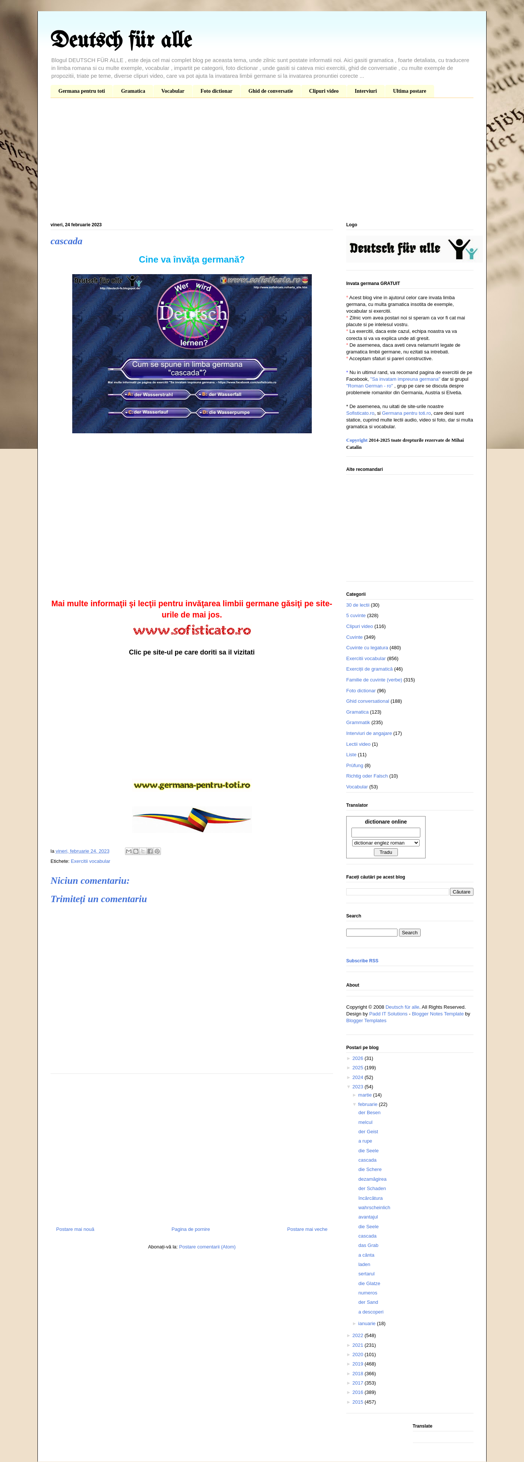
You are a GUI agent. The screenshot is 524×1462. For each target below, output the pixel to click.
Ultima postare (409, 91)
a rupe (365, 1141)
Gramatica (133, 91)
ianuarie (367, 1323)
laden (364, 1264)
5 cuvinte (356, 615)
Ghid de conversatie (271, 91)
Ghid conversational (367, 701)
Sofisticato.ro (360, 413)
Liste (351, 754)
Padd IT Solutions (388, 1014)
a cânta (366, 1255)
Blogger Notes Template (438, 1014)
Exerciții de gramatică (369, 669)
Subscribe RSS (362, 960)
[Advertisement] (262, 161)
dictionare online (386, 822)
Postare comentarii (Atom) (207, 1247)
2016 (358, 1392)
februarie (368, 1104)
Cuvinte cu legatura (367, 647)
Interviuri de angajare (369, 733)
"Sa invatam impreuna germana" (405, 379)
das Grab (368, 1245)
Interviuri (366, 91)
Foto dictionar (216, 91)
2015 (358, 1402)
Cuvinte (354, 637)
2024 (358, 1077)
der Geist (368, 1131)
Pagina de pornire (190, 1229)
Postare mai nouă (75, 1229)
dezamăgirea (372, 1179)
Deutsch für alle (121, 41)
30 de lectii (357, 605)
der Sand (368, 1302)
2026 (358, 1058)
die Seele (368, 1150)
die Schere (369, 1169)
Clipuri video (324, 91)
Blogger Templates (366, 1020)
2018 (358, 1373)
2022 (358, 1335)
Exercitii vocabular (90, 861)
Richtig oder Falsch (367, 776)
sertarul (366, 1273)
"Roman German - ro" (369, 386)
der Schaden (372, 1188)
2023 (358, 1086)
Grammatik (358, 722)
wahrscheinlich (374, 1207)
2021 (358, 1345)
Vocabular (173, 91)
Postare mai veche (307, 1229)
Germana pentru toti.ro (406, 413)
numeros (367, 1293)
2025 (358, 1067)
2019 (358, 1364)
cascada (367, 1160)
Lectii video (358, 744)
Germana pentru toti (81, 91)
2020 (358, 1354)
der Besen (369, 1112)
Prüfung (354, 765)
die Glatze (369, 1283)
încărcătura (370, 1198)
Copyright (357, 440)
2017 (358, 1383)
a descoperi (370, 1312)
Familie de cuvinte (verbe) (374, 680)
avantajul (368, 1217)
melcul (365, 1122)
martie (365, 1095)
